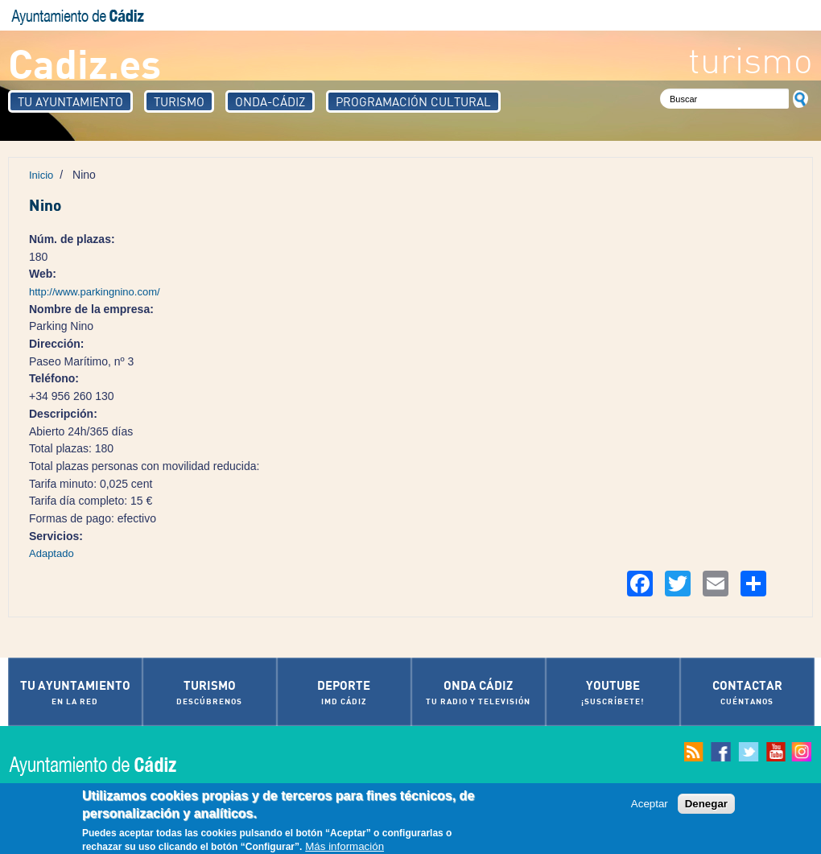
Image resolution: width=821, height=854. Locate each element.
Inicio (41, 175)
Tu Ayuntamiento (70, 101)
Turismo (179, 101)
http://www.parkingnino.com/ (94, 292)
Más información (344, 848)
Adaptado (51, 553)
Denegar (706, 804)
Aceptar (649, 804)
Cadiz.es (84, 62)
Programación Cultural (413, 101)
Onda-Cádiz (270, 101)
